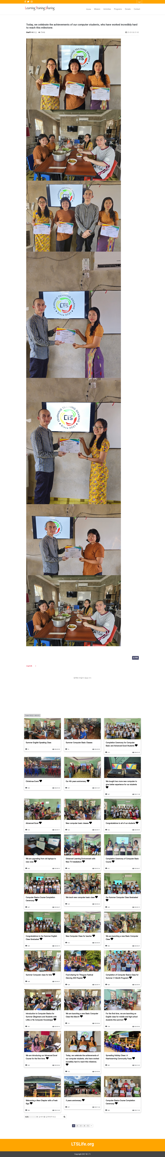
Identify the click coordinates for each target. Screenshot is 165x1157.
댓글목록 (29, 666)
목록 (135, 658)
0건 (34, 32)
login (139, 2)
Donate (128, 9)
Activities (107, 9)
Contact (137, 9)
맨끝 (91, 1125)
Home (88, 9)
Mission (97, 9)
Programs (118, 9)
